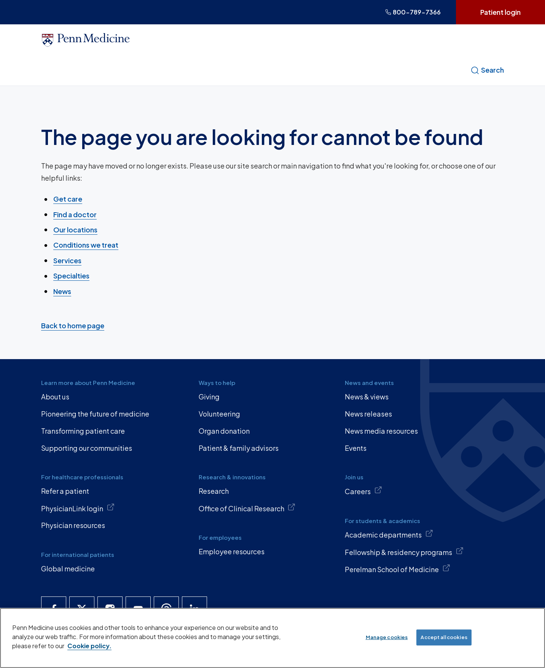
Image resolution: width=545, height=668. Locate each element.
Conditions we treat (85, 244)
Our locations (75, 229)
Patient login (500, 12)
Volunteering (219, 413)
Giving (209, 396)
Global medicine (68, 568)
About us (55, 396)
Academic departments (389, 534)
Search (487, 70)
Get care (67, 198)
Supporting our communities (86, 448)
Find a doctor (75, 214)
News (62, 290)
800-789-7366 (413, 12)
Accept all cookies (444, 637)
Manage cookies (387, 637)
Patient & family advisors (239, 448)
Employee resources (232, 551)
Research (214, 491)
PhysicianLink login (78, 508)
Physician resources (73, 525)
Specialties (71, 275)
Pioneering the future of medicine (95, 413)
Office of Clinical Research (247, 508)
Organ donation (224, 430)
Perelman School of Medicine (397, 569)
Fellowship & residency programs (404, 552)
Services (67, 260)
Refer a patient (65, 491)
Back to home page (72, 325)
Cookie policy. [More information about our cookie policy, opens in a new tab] (89, 646)
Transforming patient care (83, 430)
